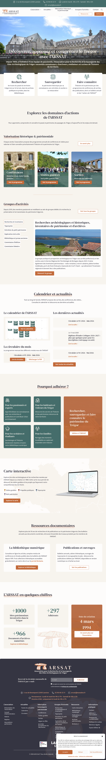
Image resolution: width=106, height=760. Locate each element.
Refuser (80, 752)
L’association (36, 10)
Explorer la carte (12, 500)
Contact (96, 9)
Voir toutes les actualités (64, 364)
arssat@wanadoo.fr (78, 692)
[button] (102, 736)
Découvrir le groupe (44, 273)
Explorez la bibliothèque (19, 644)
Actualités (48, 10)
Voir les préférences (96, 752)
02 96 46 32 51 (51, 2)
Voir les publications (79, 567)
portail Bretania (37, 561)
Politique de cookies (73, 756)
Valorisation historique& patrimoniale (64, 10)
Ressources (85, 14)
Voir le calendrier (27, 329)
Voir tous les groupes (88, 211)
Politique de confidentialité (85, 756)
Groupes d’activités (83, 10)
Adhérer (99, 14)
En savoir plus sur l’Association (86, 634)
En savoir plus (85, 143)
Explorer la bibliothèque (27, 567)
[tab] (14, 222)
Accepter (65, 752)
